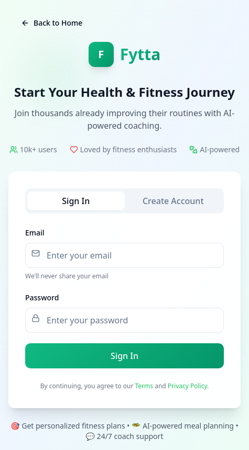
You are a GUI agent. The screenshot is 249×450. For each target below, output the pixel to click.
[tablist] (124, 200)
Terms (144, 385)
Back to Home (51, 23)
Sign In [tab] (76, 201)
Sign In (124, 356)
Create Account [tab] (173, 201)
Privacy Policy (187, 385)
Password (42, 297)
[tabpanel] (124, 297)
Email (35, 233)
